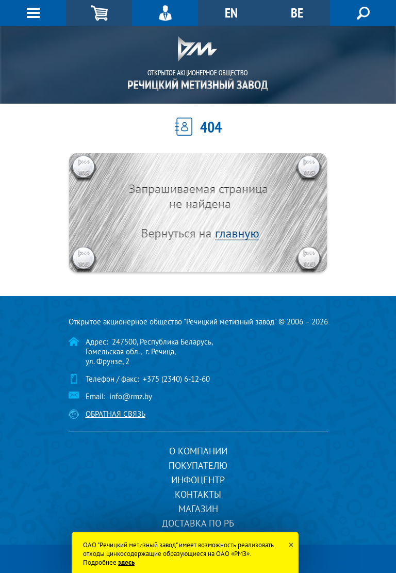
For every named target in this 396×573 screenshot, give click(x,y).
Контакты (198, 494)
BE (297, 12)
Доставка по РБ (198, 523)
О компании (198, 451)
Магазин (198, 509)
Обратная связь (115, 414)
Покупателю (198, 465)
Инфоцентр (198, 480)
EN (231, 12)
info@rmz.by (130, 396)
